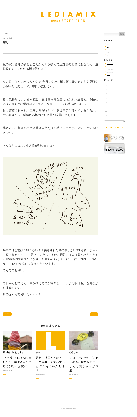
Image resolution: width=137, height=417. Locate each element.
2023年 (109, 89)
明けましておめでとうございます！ (120, 66)
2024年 (109, 85)
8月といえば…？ (113, 75)
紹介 (108, 55)
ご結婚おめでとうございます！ (118, 64)
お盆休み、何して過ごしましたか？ (120, 72)
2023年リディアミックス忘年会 (118, 69)
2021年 (109, 98)
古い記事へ (89, 316)
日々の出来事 (7, 48)
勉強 (108, 49)
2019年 (109, 107)
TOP (4, 33)
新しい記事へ (13, 316)
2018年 (109, 111)
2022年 (109, 93)
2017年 (109, 115)
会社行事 (110, 47)
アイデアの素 (112, 44)
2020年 (109, 102)
